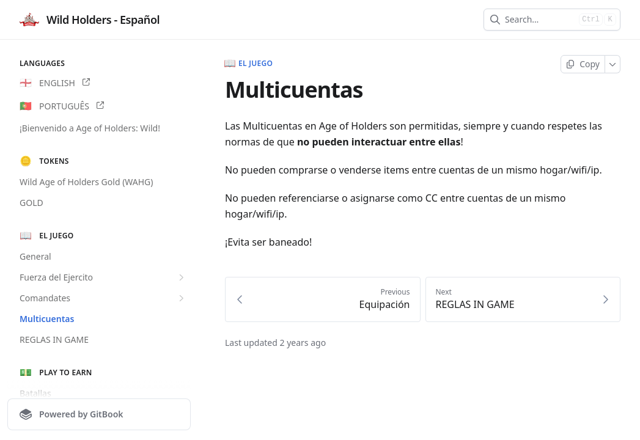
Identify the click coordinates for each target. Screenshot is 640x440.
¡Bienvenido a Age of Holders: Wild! (90, 128)
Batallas (35, 393)
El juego (249, 63)
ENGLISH (55, 83)
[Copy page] (583, 64)
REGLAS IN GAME (54, 339)
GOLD (31, 202)
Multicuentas (47, 318)
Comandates (103, 298)
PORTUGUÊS (62, 106)
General (35, 256)
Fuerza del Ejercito (103, 277)
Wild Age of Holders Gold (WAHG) (86, 182)
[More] (612, 64)
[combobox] (539, 19)
